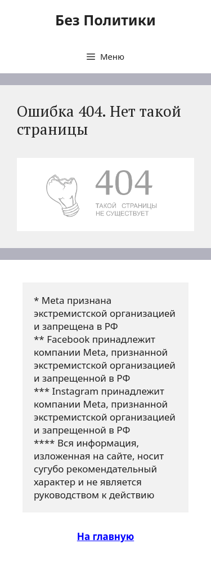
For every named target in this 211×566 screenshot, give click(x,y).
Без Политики (105, 19)
